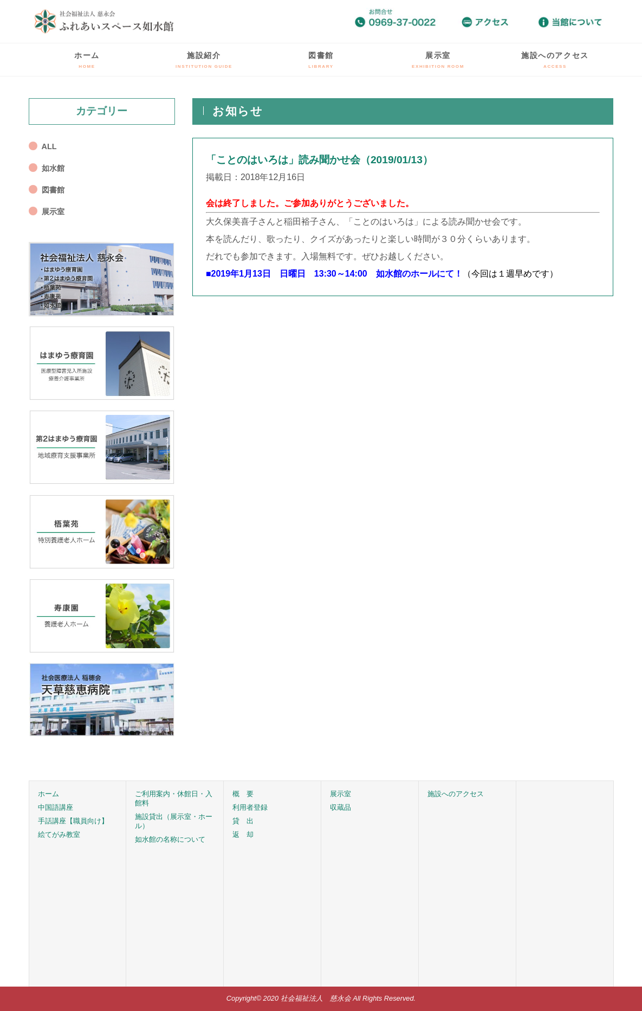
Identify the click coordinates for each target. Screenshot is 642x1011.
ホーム (87, 60)
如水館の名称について (170, 839)
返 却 (243, 834)
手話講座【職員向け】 (73, 821)
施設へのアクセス (555, 60)
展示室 (438, 60)
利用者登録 (250, 807)
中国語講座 (55, 807)
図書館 (321, 60)
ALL (49, 146)
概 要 (243, 794)
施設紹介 (204, 60)
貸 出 (243, 821)
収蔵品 (340, 807)
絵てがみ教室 (59, 834)
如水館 (53, 168)
